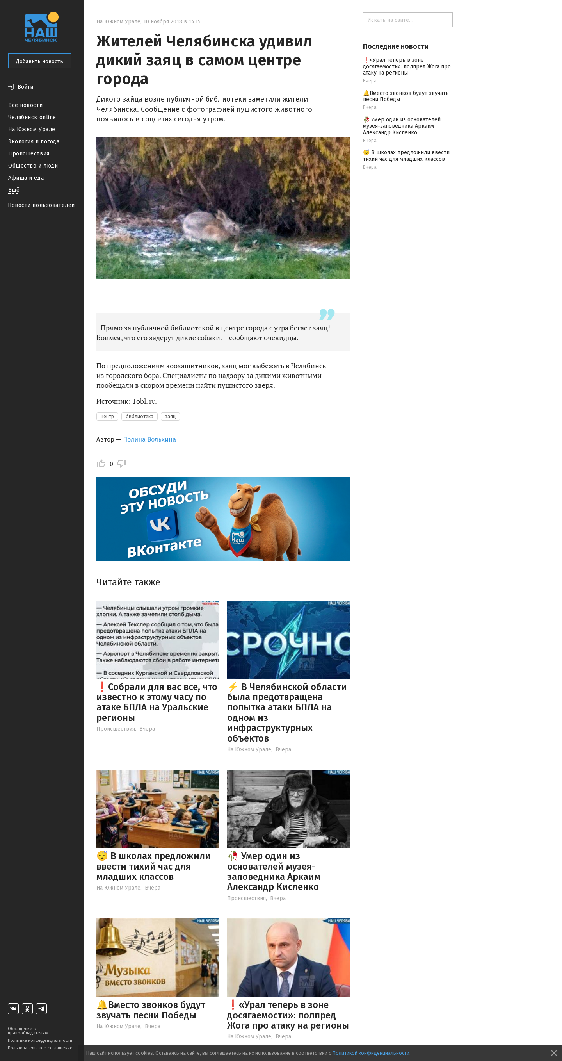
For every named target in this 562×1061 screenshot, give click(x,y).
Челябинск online (32, 117)
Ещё (14, 190)
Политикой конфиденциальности (370, 1053)
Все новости (25, 105)
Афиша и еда (26, 178)
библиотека (139, 416)
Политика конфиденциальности (40, 1040)
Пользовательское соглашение (40, 1048)
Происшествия (29, 153)
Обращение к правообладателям (28, 1031)
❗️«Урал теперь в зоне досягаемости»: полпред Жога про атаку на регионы (288, 1015)
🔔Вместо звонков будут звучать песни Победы (150, 1009)
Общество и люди (33, 165)
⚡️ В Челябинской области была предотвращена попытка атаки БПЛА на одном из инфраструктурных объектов (287, 712)
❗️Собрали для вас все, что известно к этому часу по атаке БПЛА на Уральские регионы (156, 702)
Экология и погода (34, 141)
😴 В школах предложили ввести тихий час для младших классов (153, 866)
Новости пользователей (41, 205)
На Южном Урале (31, 129)
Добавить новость (39, 61)
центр (107, 416)
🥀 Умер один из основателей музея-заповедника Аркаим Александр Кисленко (273, 871)
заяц (170, 416)
